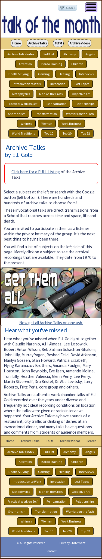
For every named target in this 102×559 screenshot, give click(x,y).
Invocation (57, 84)
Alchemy (69, 54)
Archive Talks (37, 43)
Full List (49, 54)
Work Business (71, 123)
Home (16, 43)
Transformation (46, 114)
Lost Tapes (82, 84)
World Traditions (23, 134)
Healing (64, 74)
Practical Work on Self (22, 104)
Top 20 (67, 134)
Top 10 (48, 134)
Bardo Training (51, 64)
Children (77, 64)
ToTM (58, 43)
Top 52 (85, 134)
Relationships (85, 104)
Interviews (86, 74)
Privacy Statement (72, 543)
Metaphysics (21, 94)
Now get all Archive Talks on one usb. (51, 322)
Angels (90, 54)
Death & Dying (18, 74)
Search (91, 441)
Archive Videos (80, 43)
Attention (25, 64)
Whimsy (26, 123)
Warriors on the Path (80, 114)
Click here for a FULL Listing (35, 171)
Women (46, 123)
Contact (51, 551)
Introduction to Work (27, 84)
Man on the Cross (51, 94)
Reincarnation (56, 104)
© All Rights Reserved (31, 543)
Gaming (44, 74)
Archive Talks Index (20, 54)
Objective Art (81, 94)
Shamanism (17, 114)
